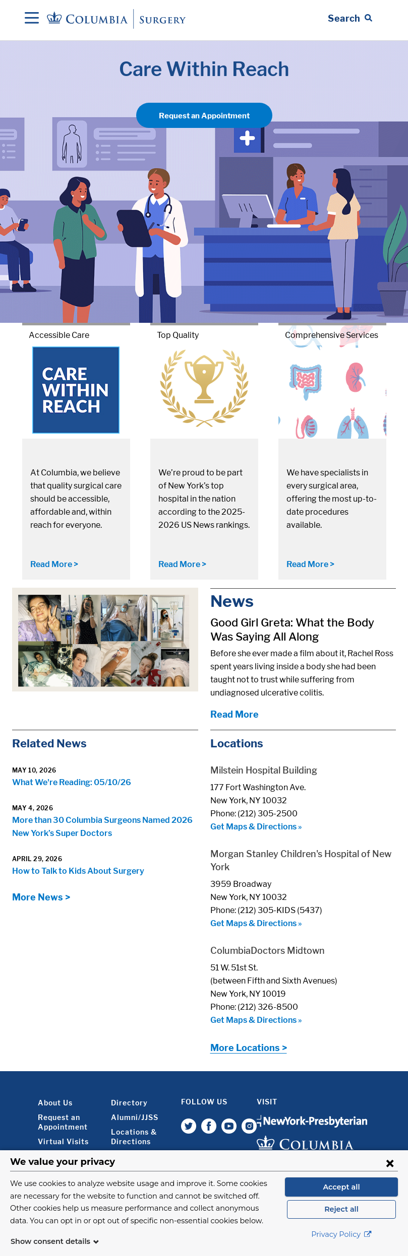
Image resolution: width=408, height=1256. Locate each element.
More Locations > (248, 1047)
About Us (55, 1102)
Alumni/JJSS (134, 1117)
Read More (234, 714)
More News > (41, 897)
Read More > (54, 564)
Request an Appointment (204, 115)
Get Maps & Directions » (256, 826)
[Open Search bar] (350, 18)
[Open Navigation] (32, 19)
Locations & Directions (134, 1137)
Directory (129, 1102)
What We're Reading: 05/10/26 (71, 782)
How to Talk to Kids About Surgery (78, 871)
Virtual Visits (63, 1141)
